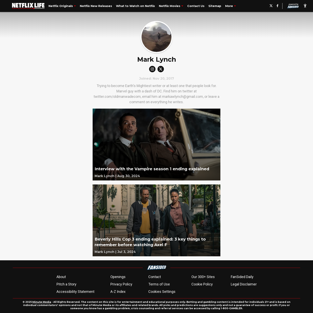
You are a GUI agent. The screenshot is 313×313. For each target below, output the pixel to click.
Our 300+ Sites (203, 277)
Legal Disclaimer (244, 284)
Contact (154, 277)
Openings (118, 277)
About (61, 277)
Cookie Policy (202, 284)
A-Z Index (118, 291)
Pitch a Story (66, 284)
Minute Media (41, 301)
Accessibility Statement (75, 291)
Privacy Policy (121, 284)
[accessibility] (305, 6)
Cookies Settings (161, 291)
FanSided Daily (242, 277)
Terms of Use (159, 284)
